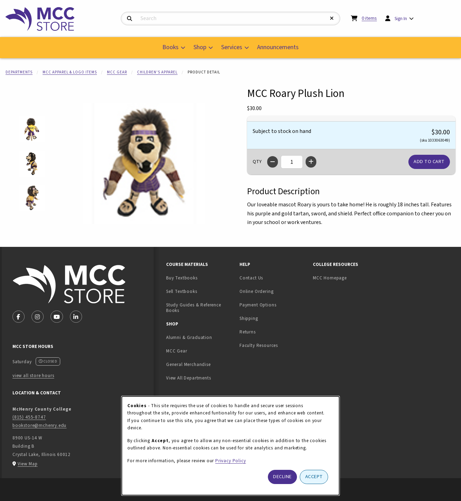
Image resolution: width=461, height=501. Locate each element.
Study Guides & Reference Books (193, 308)
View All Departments (188, 378)
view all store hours (33, 375)
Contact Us (251, 278)
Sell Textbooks (200, 291)
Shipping (248, 318)
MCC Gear (117, 72)
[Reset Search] (332, 18)
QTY (257, 161)
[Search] (129, 19)
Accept (314, 476)
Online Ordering (256, 291)
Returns (247, 332)
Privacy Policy (230, 460)
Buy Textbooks (182, 278)
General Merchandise (188, 364)
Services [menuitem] (231, 47)
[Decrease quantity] (272, 162)
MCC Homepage (330, 278)
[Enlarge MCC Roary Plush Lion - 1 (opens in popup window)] (31, 129)
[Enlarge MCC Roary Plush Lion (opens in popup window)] (144, 163)
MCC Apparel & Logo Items (70, 72)
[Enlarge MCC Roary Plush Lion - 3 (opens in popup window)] (31, 198)
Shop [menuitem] (199, 47)
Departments (19, 72)
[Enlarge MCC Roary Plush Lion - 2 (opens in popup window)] (31, 163)
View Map (28, 463)
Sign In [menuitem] (401, 18)
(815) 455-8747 (29, 417)
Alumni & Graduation (189, 337)
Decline (282, 476)
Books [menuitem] (170, 47)
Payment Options (257, 305)
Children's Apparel (157, 72)
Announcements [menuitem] (278, 47)
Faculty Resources (258, 345)
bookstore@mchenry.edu (39, 425)
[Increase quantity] (311, 162)
